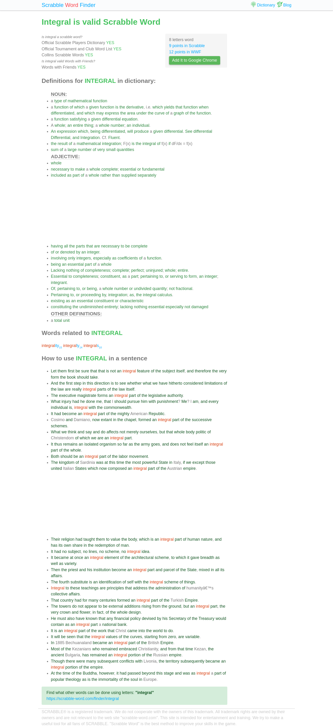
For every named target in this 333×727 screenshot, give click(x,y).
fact (100, 612)
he (82, 401)
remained (109, 649)
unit (66, 320)
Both (55, 456)
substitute (79, 582)
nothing (73, 270)
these (75, 588)
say (89, 432)
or (139, 169)
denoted (67, 252)
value (115, 539)
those (211, 462)
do (103, 432)
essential (128, 169)
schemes (59, 426)
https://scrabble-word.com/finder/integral (82, 698)
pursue (133, 401)
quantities (125, 149)
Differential (60, 137)
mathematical (80, 101)
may (100, 113)
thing (88, 125)
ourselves (148, 432)
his (89, 569)
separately (147, 175)
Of (53, 288)
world (158, 630)
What (55, 401)
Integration (90, 137)
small (111, 149)
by (78, 252)
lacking (126, 307)
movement (138, 456)
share (77, 545)
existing (58, 301)
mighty (123, 413)
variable (192, 636)
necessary (60, 169)
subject (168, 371)
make (80, 169)
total (58, 320)
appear (91, 606)
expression (67, 131)
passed (134, 673)
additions (132, 606)
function (100, 101)
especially (102, 258)
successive (202, 419)
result (63, 143)
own (67, 545)
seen (71, 636)
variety (70, 563)
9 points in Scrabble (187, 45)
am (195, 401)
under (141, 113)
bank (122, 624)
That (55, 600)
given (94, 107)
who (96, 649)
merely (132, 432)
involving (59, 258)
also (70, 618)
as (69, 175)
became (61, 557)
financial (121, 618)
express (112, 113)
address (140, 588)
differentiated (62, 113)
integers (84, 258)
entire (78, 125)
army (145, 444)
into (142, 630)
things (189, 582)
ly (72, 345)
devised (149, 618)
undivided (142, 288)
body (190, 432)
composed (117, 468)
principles (115, 588)
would (221, 618)
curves (136, 636)
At (53, 673)
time (120, 462)
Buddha (90, 673)
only (71, 258)
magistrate (86, 395)
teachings (90, 588)
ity (52, 345)
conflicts (126, 661)
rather (105, 175)
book (71, 377)
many (93, 600)
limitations (213, 383)
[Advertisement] (139, 210)
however (106, 673)
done (90, 401)
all (66, 246)
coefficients (128, 258)
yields (169, 107)
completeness (97, 270)
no (64, 551)
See (188, 131)
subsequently (192, 661)
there (70, 661)
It (52, 413)
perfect (137, 270)
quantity (159, 288)
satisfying (78, 119)
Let (53, 371)
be (127, 246)
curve (160, 113)
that (179, 107)
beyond (148, 673)
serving (176, 276)
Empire (191, 600)
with (152, 401)
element (112, 557)
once (78, 557)
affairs (56, 575)
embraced (128, 649)
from (156, 606)
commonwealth (117, 407)
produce (141, 131)
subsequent (107, 661)
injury (66, 401)
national (109, 624)
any (110, 618)
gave (195, 557)
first (71, 371)
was (99, 462)
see (122, 383)
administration (168, 588)
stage (169, 673)
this (90, 383)
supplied (128, 175)
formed (145, 419)
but (162, 432)
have (163, 383)
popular (58, 679)
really (77, 389)
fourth (64, 582)
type (58, 101)
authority (175, 395)
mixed (204, 569)
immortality (108, 679)
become (69, 413)
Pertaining (60, 295)
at (106, 462)
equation (130, 119)
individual (140, 125)
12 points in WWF (185, 52)
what (147, 383)
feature (143, 371)
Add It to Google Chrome (194, 60)
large (72, 149)
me (99, 401)
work (102, 630)
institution (102, 569)
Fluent (114, 137)
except (198, 462)
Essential (59, 276)
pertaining (149, 276)
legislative (157, 395)
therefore (203, 371)
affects (113, 432)
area (131, 113)
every (214, 401)
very (101, 149)
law (61, 389)
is (116, 107)
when (204, 107)
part (76, 175)
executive (67, 395)
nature (207, 539)
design (135, 612)
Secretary (177, 618)
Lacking (58, 270)
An (53, 131)
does (174, 444)
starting (151, 636)
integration (111, 143)
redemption (105, 545)
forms (102, 395)
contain (57, 624)
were (80, 661)
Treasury (206, 618)
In (52, 642)
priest (73, 569)
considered (193, 383)
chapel (130, 419)
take (94, 377)
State (163, 462)
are (97, 246)
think (72, 432)
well (54, 563)
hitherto (175, 383)
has (54, 545)
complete (109, 169)
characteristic (132, 301)
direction (102, 383)
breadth (207, 557)
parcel (169, 569)
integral (149, 143)
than (116, 175)
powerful (149, 462)
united (56, 468)
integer (93, 252)
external (116, 606)
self (130, 582)
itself (180, 371)
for (85, 600)
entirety (111, 307)
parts (80, 246)
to (72, 169)
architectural (142, 557)
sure (85, 371)
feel (190, 444)
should (83, 377)
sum (55, 149)
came (132, 630)
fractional (184, 288)
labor (123, 456)
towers (65, 606)
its (61, 545)
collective (59, 594)
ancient (57, 655)
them (62, 371)
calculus (164, 295)
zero (172, 636)
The (54, 395)
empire (189, 468)
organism (107, 444)
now (96, 419)
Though (58, 661)
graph (179, 113)
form (193, 276)
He (53, 618)
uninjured (154, 270)
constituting (61, 307)
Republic (156, 413)
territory (172, 661)
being (95, 131)
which (79, 107)
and (80, 113)
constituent (110, 276)
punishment (167, 401)
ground (175, 606)
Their (55, 539)
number (117, 125)
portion (134, 655)
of (65, 101)
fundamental (153, 169)
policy (135, 618)
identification (110, 582)
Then (55, 569)
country (67, 600)
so (119, 444)
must (61, 618)
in (84, 383)
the (122, 107)
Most (55, 649)
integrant (59, 282)
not (172, 288)
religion (67, 539)
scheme (112, 551)
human (194, 539)
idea (145, 551)
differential (111, 119)
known (92, 618)
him (144, 401)
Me (184, 401)
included (58, 175)
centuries (107, 600)
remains (70, 444)
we (155, 383)
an (69, 125)
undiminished (91, 307)
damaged (199, 307)
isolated (91, 444)
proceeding (91, 295)
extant (106, 419)
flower (85, 612)
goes (155, 444)
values (112, 636)
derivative (135, 107)
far (125, 444)
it (188, 557)
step (77, 383)
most (136, 462)
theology (73, 679)
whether (134, 383)
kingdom (66, 462)
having (57, 246)
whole (60, 125)
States (81, 468)
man (125, 545)
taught (89, 539)
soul (134, 679)
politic (201, 432)
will (130, 131)
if (170, 143)
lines (93, 551)
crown (65, 612)
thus (58, 444)
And (54, 383)
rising (146, 606)
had (75, 401)
